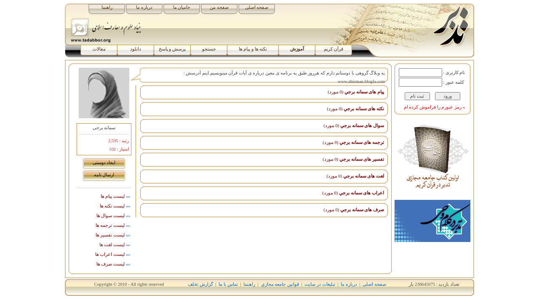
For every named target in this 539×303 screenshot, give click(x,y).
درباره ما (144, 7)
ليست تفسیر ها (113, 235)
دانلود (135, 49)
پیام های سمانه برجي (356, 92)
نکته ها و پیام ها (253, 49)
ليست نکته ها (115, 206)
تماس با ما (228, 284)
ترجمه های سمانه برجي (353, 142)
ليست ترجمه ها (113, 225)
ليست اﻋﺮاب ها (113, 254)
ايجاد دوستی (104, 162)
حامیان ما (182, 7)
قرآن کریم (333, 49)
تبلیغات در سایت (319, 284)
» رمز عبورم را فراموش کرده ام (434, 107)
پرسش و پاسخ (172, 49)
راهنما (106, 7)
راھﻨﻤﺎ (249, 284)
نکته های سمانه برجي (355, 108)
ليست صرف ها (113, 264)
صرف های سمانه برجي (353, 209)
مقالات (99, 49)
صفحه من (219, 7)
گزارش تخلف (200, 284)
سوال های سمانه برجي (353, 125)
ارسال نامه (104, 175)
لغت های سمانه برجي (355, 176)
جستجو (209, 49)
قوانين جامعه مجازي (280, 284)
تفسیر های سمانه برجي (353, 159)
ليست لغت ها (115, 244)
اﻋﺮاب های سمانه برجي (353, 193)
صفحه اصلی (257, 7)
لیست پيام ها (116, 196)
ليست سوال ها (113, 215)
